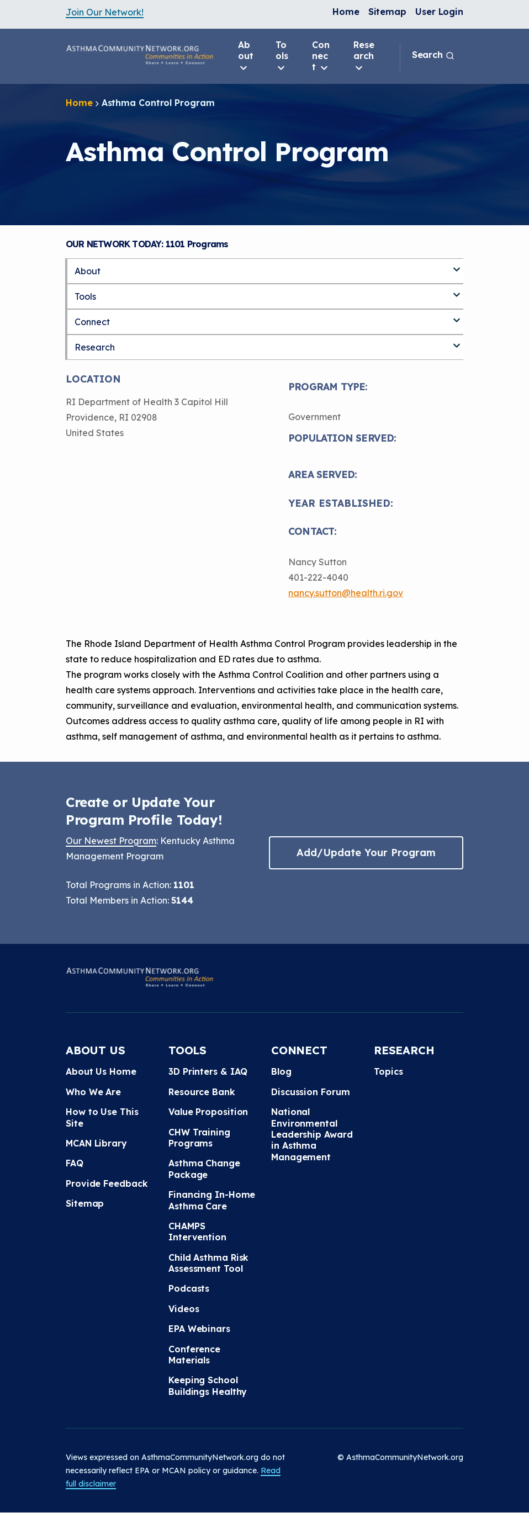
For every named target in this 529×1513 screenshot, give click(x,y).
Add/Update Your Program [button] (366, 852)
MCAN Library (96, 1143)
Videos (183, 1308)
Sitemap (387, 11)
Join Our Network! (105, 12)
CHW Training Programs (199, 1138)
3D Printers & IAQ (207, 1071)
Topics (388, 1071)
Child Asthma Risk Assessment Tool (208, 1263)
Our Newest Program (111, 840)
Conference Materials (194, 1355)
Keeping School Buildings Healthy (207, 1385)
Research (363, 56)
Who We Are (93, 1091)
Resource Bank (201, 1091)
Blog (281, 1071)
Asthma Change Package (204, 1169)
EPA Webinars (199, 1328)
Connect (321, 56)
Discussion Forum (310, 1091)
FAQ (74, 1163)
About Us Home (101, 1071)
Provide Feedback (106, 1183)
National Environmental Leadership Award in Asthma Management (311, 1134)
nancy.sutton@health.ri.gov (345, 592)
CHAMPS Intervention (197, 1231)
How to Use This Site (102, 1117)
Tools (282, 56)
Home (345, 11)
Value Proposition (208, 1111)
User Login (439, 11)
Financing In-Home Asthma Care (211, 1200)
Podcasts (188, 1288)
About (245, 56)
